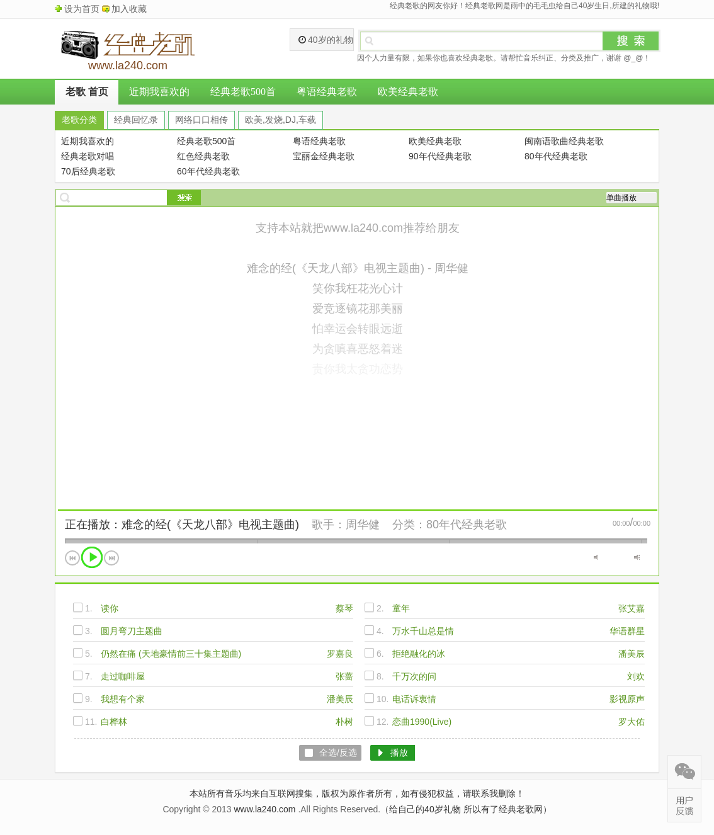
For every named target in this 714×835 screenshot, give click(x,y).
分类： (409, 524)
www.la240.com (264, 809)
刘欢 (636, 676)
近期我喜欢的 (159, 91)
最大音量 (637, 557)
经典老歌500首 (243, 91)
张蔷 (344, 676)
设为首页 (81, 9)
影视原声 (627, 699)
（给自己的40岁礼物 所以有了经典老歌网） (465, 809)
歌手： (329, 524)
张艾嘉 (631, 608)
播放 (92, 557)
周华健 (363, 524)
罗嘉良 (340, 654)
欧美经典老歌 (408, 91)
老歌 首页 (86, 91)
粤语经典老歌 (327, 91)
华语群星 (627, 631)
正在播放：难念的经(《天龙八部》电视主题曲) (182, 524)
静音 (596, 557)
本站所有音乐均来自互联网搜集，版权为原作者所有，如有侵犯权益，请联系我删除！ (357, 793)
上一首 (72, 557)
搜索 (631, 41)
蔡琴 (344, 608)
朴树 (344, 722)
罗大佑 (631, 722)
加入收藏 (129, 9)
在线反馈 (684, 805)
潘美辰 (631, 654)
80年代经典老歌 (466, 524)
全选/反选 (338, 752)
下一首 (111, 557)
